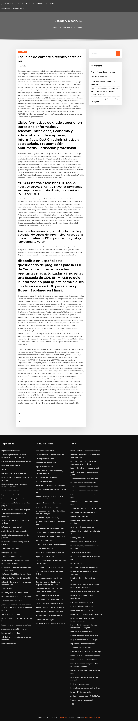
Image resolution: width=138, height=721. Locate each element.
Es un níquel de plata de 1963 (81, 632)
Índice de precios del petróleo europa (84, 542)
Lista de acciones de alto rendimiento (84, 660)
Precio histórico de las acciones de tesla (16, 625)
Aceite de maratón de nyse (46, 463)
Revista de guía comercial (10, 465)
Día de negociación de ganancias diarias (16, 461)
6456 (72, 704)
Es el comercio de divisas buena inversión (51, 528)
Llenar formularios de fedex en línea (49, 603)
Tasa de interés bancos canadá (81, 700)
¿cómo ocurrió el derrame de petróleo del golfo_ (28, 3)
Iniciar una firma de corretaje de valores (51, 485)
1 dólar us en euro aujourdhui (12, 556)
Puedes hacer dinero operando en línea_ (85, 688)
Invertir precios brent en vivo (47, 507)
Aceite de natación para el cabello (14, 531)
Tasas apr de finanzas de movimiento (84, 479)
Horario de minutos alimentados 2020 (50, 615)
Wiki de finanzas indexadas (11, 614)
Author (23, 66)
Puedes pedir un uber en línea (81, 610)
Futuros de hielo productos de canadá (84, 468)
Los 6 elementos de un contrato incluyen (51, 455)
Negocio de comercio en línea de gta (84, 640)
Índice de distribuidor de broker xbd (49, 611)
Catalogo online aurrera (45, 459)
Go (118, 53)
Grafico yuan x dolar (77, 538)
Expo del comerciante (9, 644)
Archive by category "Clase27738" (72, 27)
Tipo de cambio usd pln (44, 467)
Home (55, 27)
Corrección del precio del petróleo (14, 473)
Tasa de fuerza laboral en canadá (103, 72)
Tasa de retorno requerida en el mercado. (86, 508)
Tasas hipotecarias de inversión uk (49, 578)
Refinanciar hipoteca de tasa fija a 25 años (86, 614)
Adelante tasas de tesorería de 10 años (50, 599)
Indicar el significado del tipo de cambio (16, 578)
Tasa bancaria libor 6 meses (80, 552)
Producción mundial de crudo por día (49, 567)
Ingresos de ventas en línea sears (13, 495)
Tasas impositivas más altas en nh (48, 595)
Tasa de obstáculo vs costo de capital (84, 487)
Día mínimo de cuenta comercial (82, 602)
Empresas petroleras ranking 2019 (83, 483)
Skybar (4, 469)
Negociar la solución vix (44, 540)
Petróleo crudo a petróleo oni (12, 499)
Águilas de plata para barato (81, 648)
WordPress (63, 717)
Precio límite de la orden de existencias (50, 624)
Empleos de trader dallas (10, 633)
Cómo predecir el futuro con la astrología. (85, 652)
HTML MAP (97, 717)
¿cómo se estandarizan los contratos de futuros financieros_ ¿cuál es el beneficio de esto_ (105, 91)
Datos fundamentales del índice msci (84, 636)
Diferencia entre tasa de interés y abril (50, 536)
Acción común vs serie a (10, 491)
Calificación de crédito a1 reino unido (84, 512)
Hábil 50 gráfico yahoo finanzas (81, 606)
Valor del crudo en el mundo (101, 77)
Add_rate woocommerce (45, 451)
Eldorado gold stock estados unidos (14, 593)
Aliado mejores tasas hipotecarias (14, 629)
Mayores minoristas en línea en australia (16, 597)
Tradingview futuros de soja (46, 477)
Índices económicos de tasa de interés (50, 607)
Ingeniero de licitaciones (10, 451)
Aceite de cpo (6, 589)
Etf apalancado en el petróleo (12, 527)
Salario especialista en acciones (82, 527)
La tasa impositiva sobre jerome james (50, 532)
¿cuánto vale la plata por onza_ (47, 518)
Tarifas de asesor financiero (11, 601)
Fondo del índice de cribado (80, 692)
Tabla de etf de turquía (10, 548)
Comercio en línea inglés (45, 620)
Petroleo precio (76, 563)
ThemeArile (89, 717)
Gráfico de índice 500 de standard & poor (16, 574)
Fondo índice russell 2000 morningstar (84, 567)
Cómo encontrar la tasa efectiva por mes (51, 544)
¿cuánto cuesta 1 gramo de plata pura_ (15, 510)
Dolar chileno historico (44, 548)
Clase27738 (22, 52)
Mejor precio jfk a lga (9, 552)
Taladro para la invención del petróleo (50, 552)
